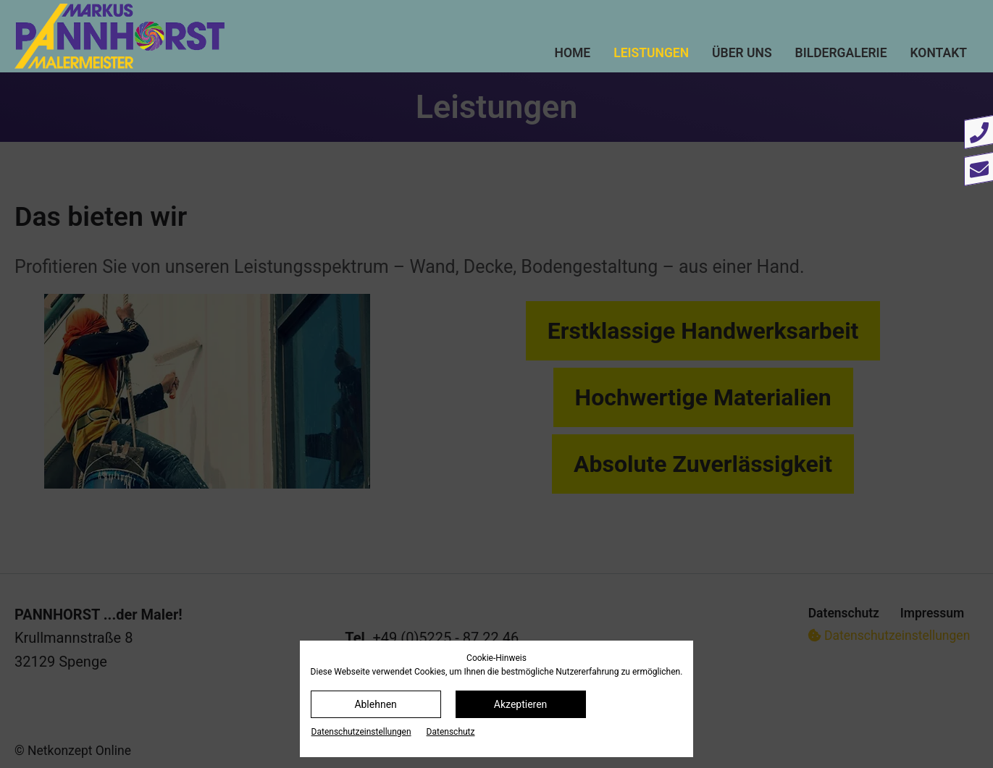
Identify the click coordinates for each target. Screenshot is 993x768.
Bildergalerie (841, 53)
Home (573, 53)
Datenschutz (451, 732)
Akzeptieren (521, 704)
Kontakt (938, 53)
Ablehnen (375, 704)
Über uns (742, 53)
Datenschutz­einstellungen (361, 732)
